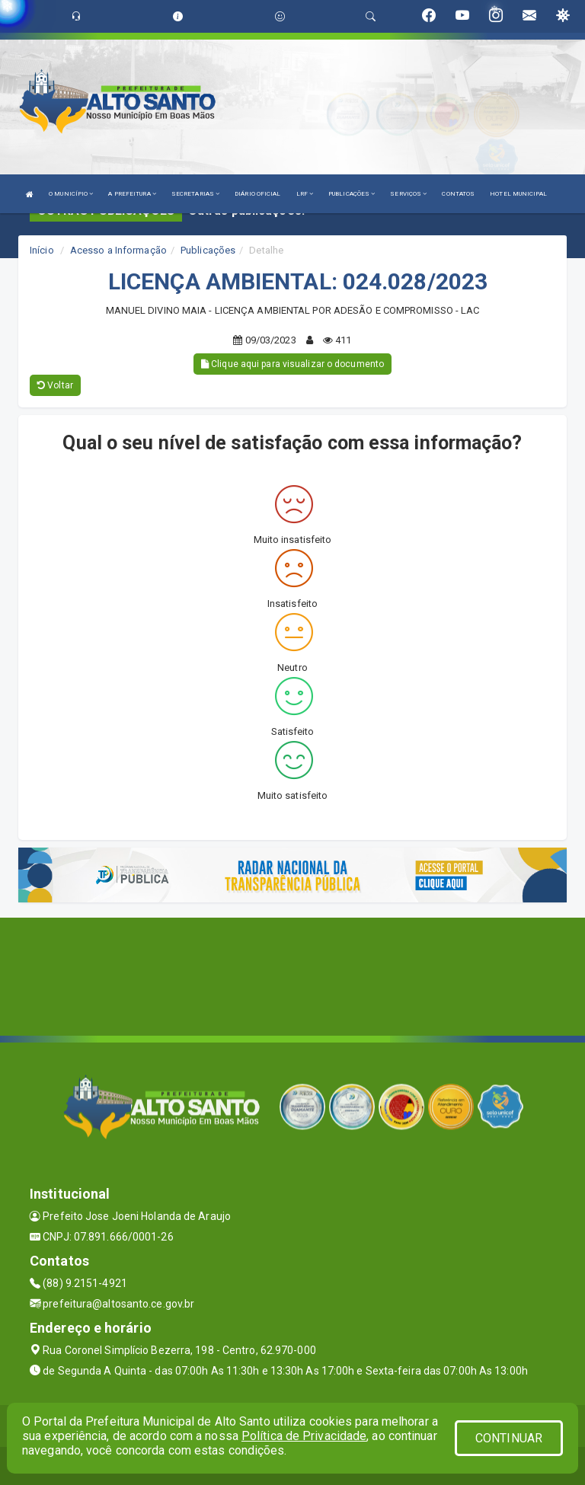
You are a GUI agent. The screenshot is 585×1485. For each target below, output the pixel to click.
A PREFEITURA (131, 193)
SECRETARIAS (195, 193)
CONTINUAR (508, 1438)
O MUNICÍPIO (71, 193)
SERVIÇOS (408, 193)
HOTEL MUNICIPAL (518, 193)
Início (42, 250)
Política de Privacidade (303, 1436)
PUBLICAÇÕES (351, 193)
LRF (305, 193)
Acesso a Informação (118, 250)
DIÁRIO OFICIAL (257, 193)
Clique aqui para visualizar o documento (292, 364)
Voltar (55, 385)
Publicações (208, 250)
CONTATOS (458, 193)
